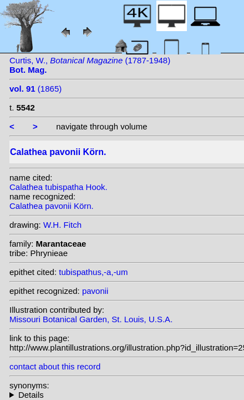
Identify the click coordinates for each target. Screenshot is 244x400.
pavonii (95, 291)
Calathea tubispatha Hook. (58, 187)
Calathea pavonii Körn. (51, 206)
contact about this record (54, 366)
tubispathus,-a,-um (93, 272)
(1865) (35, 88)
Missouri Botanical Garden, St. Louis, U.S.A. (90, 319)
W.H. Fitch (62, 224)
